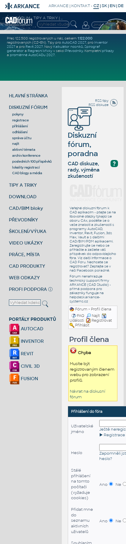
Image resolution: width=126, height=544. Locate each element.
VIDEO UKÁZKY (26, 243)
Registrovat (102, 320)
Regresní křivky (40, 51)
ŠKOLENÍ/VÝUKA (27, 231)
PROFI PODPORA (28, 289)
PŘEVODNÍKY (23, 220)
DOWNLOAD (23, 196)
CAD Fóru (78, 262)
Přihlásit (82, 325)
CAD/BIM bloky (26, 208)
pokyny (17, 114)
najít (15, 144)
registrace (20, 120)
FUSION (23, 378)
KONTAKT (80, 5)
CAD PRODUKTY (27, 266)
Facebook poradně (93, 270)
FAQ (80, 315)
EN (112, 5)
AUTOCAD (26, 329)
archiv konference (26, 155)
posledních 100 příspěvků (32, 161)
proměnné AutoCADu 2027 (32, 55)
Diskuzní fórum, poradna (83, 135)
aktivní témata (23, 150)
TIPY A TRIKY (23, 185)
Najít (93, 315)
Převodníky (74, 51)
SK (104, 5)
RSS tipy (101, 101)
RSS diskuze (98, 105)
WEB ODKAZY (24, 277)
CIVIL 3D (24, 366)
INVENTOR (26, 341)
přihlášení (20, 126)
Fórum (81, 309)
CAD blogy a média (27, 173)
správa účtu (21, 138)
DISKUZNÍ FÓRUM (28, 107)
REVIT (21, 353)
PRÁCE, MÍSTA (24, 254)
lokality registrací (26, 167)
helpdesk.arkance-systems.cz (85, 299)
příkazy (108, 51)
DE (121, 5)
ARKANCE (58, 5)
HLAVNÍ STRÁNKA (28, 96)
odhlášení (20, 132)
